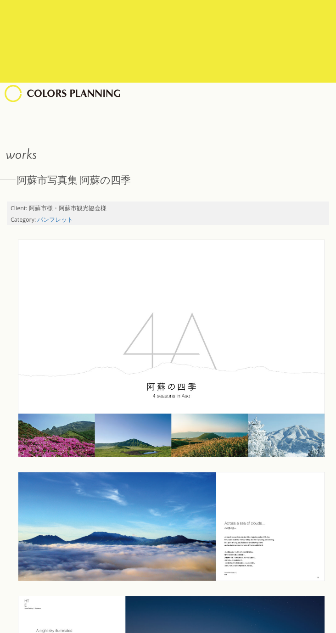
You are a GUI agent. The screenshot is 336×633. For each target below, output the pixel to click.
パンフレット (55, 220)
